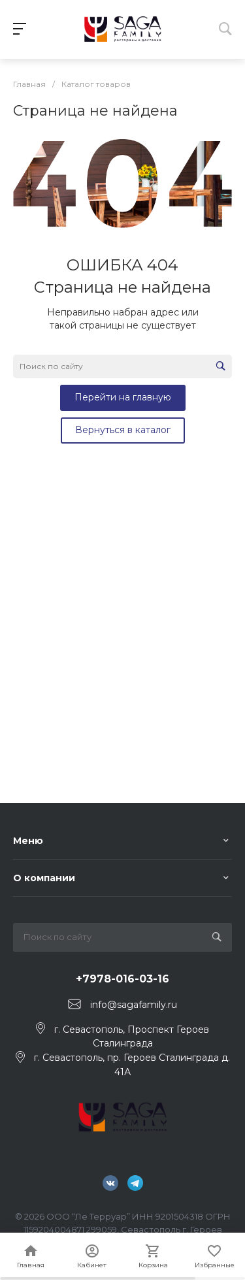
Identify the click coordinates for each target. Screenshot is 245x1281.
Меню (28, 841)
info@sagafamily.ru (133, 1005)
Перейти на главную (122, 397)
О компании (44, 878)
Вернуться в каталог (123, 430)
